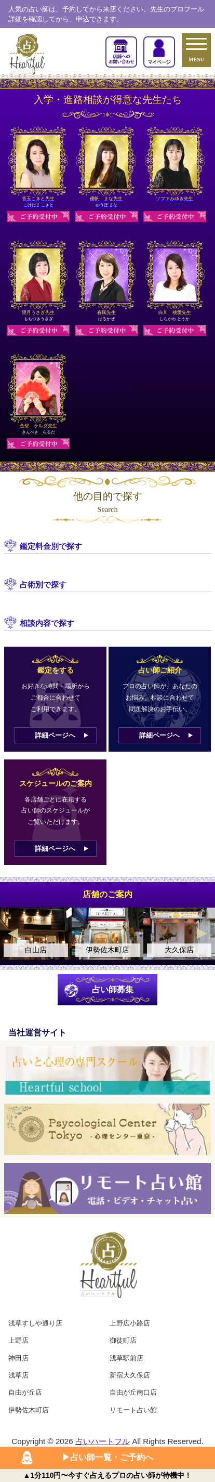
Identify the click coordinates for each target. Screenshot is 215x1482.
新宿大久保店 (130, 1375)
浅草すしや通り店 (35, 1323)
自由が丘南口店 (133, 1392)
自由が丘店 (25, 1392)
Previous (13, 933)
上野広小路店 (130, 1323)
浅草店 (18, 1375)
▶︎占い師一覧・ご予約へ (107, 1457)
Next (202, 933)
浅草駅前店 (126, 1358)
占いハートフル (102, 1441)
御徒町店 (123, 1340)
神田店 (18, 1358)
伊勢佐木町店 (28, 1410)
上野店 (18, 1340)
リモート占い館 (133, 1410)
